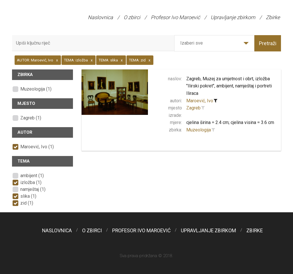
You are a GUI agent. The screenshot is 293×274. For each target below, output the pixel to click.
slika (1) (28, 196)
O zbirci (132, 17)
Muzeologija (198, 130)
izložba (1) (30, 182)
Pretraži (267, 43)
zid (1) (26, 203)
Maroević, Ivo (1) (37, 146)
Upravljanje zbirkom (233, 17)
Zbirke (273, 17)
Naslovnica (100, 17)
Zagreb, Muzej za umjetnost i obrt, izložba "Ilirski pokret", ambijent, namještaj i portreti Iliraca (229, 86)
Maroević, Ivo (199, 100)
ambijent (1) (32, 175)
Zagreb (193, 108)
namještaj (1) (32, 189)
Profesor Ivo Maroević (175, 17)
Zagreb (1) (30, 118)
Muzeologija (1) (36, 89)
